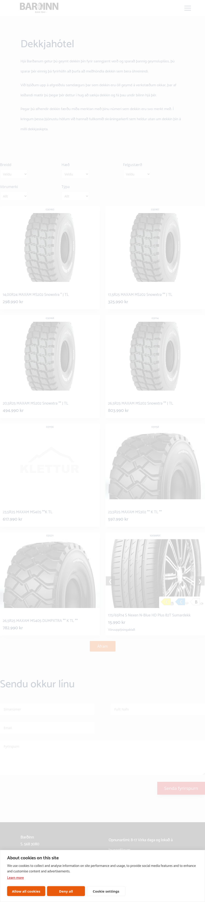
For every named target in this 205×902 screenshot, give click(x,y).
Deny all (66, 891)
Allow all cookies (26, 891)
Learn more (15, 878)
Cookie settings (106, 891)
